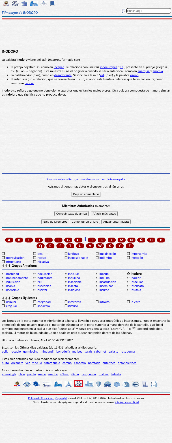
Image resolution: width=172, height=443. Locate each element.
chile (22, 374)
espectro (80, 363)
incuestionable (78, 258)
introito (104, 302)
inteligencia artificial (127, 402)
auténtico (109, 363)
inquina (104, 278)
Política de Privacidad (41, 398)
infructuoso (13, 262)
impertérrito (139, 254)
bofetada (94, 363)
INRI (39, 282)
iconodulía (63, 351)
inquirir (136, 278)
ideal (40, 254)
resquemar (128, 351)
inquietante (44, 278)
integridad (44, 302)
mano (42, 374)
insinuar (10, 302)
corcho (67, 363)
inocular (73, 274)
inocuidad (12, 274)
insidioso (74, 290)
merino (53, 374)
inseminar (106, 286)
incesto (42, 258)
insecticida (44, 286)
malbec (77, 351)
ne (121, 67)
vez (28, 363)
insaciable (75, 282)
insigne (104, 290)
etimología (9, 374)
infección (137, 258)
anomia (158, 71)
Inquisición (12, 282)
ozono (134, 75)
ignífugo (73, 254)
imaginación (107, 254)
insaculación (107, 282)
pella (5, 351)
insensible (12, 290)
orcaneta (17, 363)
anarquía (144, 71)
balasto (113, 351)
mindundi (47, 351)
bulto (5, 363)
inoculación (44, 274)
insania (10, 286)
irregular (11, 306)
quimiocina (30, 351)
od (102, 75)
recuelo (16, 351)
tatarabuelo (52, 363)
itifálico (73, 306)
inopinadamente (16, 278)
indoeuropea (108, 67)
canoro (29, 83)
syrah (88, 351)
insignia (136, 290)
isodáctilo (43, 306)
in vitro (135, 302)
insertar (42, 290)
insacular (137, 282)
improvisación (14, 258)
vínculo (37, 363)
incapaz (59, 67)
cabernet (100, 351)
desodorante (62, 75)
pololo (31, 374)
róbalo (64, 374)
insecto (73, 286)
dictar (75, 374)
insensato (137, 286)
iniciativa (43, 262)
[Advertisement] (86, 34)
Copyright (61, 398)
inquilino (74, 278)
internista (74, 302)
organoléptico (127, 363)
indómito (105, 258)
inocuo (104, 274)
